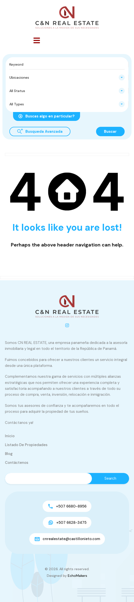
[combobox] (67, 77)
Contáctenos (16, 462)
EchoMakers (77, 575)
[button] (37, 40)
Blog (9, 453)
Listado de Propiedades (26, 444)
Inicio (10, 435)
